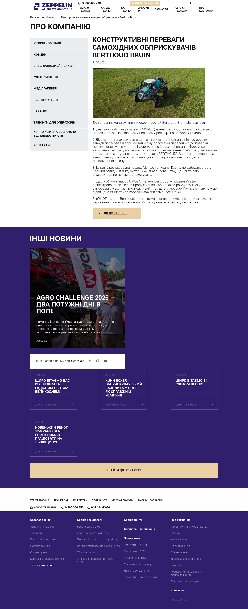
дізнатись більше (46, 409)
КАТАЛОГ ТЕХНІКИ (84, 9)
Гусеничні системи (136, 515)
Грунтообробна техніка (44, 497)
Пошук (190, 3)
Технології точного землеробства (97, 497)
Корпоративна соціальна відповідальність (186, 531)
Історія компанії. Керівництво (189, 484)
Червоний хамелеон (138, 599)
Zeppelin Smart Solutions (92, 490)
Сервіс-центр (133, 477)
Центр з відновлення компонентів (98, 503)
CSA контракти (86, 509)
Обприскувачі (38, 509)
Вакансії (176, 522)
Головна (34, 18)
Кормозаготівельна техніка (47, 516)
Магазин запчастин (151, 458)
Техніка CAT (61, 458)
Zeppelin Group (39, 458)
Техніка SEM (99, 458)
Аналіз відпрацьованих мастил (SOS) (96, 518)
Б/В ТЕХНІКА (126, 9)
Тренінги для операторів (186, 516)
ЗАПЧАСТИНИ (163, 10)
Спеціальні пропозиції (139, 486)
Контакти (177, 548)
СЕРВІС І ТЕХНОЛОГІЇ (182, 9)
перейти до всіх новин (124, 427)
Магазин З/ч (143, 9)
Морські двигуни (122, 458)
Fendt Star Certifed (88, 484)
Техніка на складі (42, 522)
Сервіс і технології (90, 477)
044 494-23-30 (100, 464)
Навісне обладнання (137, 528)
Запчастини (132, 495)
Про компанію (180, 477)
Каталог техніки (41, 477)
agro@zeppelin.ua (45, 465)
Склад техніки (106, 9)
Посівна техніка (40, 503)
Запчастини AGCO (135, 502)
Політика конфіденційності (187, 539)
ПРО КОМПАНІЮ (206, 9)
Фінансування (180, 509)
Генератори (80, 458)
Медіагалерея (179, 497)
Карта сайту (178, 557)
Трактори (36, 490)
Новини (50, 18)
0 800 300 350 (91, 3)
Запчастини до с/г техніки (140, 534)
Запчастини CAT (134, 508)
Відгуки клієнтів (180, 503)
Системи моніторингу (137, 521)
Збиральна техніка (42, 484)
